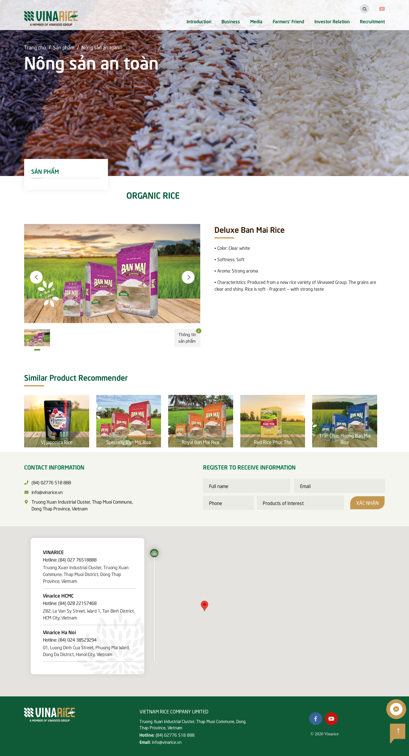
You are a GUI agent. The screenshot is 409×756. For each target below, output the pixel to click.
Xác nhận (367, 502)
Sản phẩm (63, 47)
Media (256, 21)
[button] (36, 277)
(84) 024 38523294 (77, 639)
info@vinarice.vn (166, 742)
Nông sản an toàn (100, 47)
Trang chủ (35, 47)
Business (231, 21)
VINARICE (53, 551)
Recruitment (372, 21)
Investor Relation (332, 21)
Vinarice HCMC (58, 595)
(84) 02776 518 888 (175, 735)
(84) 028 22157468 (77, 603)
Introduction (199, 21)
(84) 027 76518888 (77, 559)
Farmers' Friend (288, 21)
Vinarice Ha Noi (59, 632)
